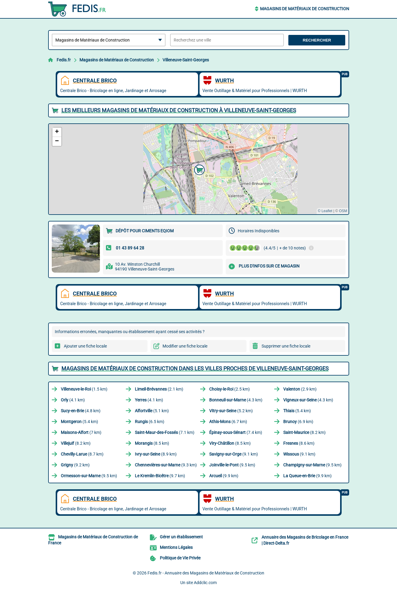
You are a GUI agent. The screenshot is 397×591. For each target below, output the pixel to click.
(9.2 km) (75, 465)
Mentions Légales (176, 547)
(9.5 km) (232, 465)
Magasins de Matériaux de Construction (304, 8)
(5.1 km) (152, 410)
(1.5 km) (84, 389)
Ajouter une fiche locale (85, 346)
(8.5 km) (152, 443)
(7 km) (81, 432)
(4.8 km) (81, 410)
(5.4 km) (297, 410)
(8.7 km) (82, 454)
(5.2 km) (231, 410)
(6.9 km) (298, 421)
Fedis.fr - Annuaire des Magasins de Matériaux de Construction (205, 573)
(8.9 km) (156, 454)
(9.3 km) (166, 465)
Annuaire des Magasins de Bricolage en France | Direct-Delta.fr (305, 540)
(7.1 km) (164, 432)
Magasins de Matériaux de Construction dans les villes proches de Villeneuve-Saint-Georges (195, 368)
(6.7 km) (228, 421)
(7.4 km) (235, 432)
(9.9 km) (223, 475)
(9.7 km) (160, 475)
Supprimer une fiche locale (286, 346)
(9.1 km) (233, 454)
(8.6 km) (299, 443)
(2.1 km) (159, 389)
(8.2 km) (304, 432)
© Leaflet (325, 211)
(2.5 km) (229, 389)
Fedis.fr (64, 59)
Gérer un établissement (181, 536)
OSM (343, 211)
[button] (198, 169)
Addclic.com (205, 582)
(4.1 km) (73, 400)
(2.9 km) (300, 389)
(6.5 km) (149, 421)
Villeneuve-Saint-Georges (186, 59)
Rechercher (317, 40)
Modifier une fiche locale (185, 346)
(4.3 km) (235, 400)
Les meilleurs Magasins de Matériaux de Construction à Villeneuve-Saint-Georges (178, 110)
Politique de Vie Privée (180, 557)
